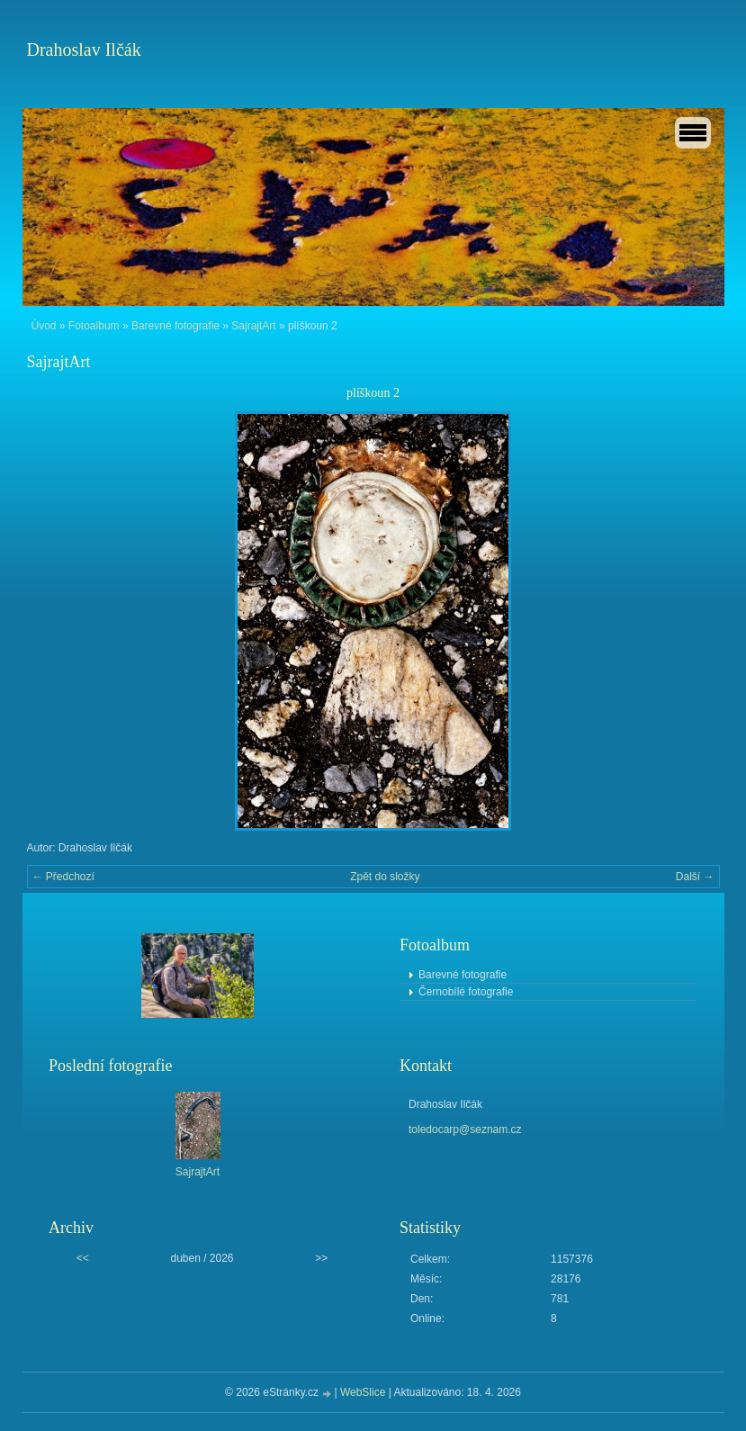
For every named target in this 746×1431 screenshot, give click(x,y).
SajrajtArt (253, 326)
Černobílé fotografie (465, 992)
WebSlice (362, 1392)
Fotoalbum (94, 326)
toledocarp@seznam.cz (465, 1129)
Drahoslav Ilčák (84, 49)
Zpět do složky (384, 876)
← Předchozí (63, 876)
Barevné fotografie (175, 326)
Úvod (44, 326)
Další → (695, 876)
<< (82, 1258)
